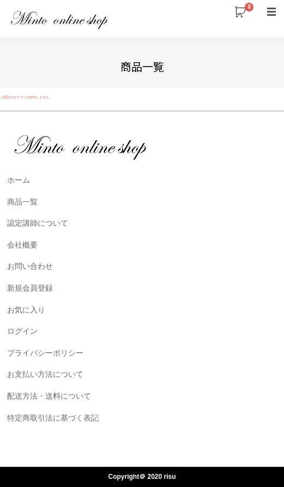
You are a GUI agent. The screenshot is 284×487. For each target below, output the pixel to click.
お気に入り (26, 309)
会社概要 (22, 244)
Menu (271, 6)
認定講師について (37, 223)
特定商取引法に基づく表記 (53, 417)
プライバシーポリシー (45, 352)
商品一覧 (22, 201)
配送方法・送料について (49, 396)
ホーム (18, 180)
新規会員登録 (30, 288)
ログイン (22, 331)
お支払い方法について (45, 374)
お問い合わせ (30, 266)
